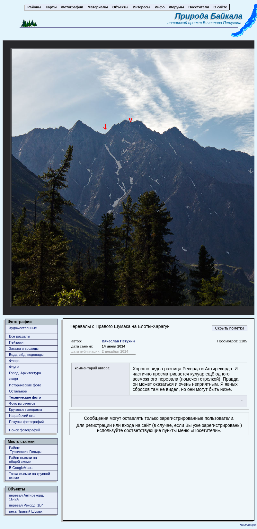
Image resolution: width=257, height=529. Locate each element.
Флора (14, 361)
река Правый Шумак (25, 511)
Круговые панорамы (25, 409)
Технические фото (25, 397)
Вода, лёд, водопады (26, 355)
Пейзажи (16, 342)
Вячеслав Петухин (118, 341)
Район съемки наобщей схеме (23, 459)
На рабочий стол (22, 416)
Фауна (14, 367)
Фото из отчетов (22, 403)
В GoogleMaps (20, 468)
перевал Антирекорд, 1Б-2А (26, 497)
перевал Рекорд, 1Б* (26, 505)
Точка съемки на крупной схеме (29, 476)
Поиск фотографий (24, 430)
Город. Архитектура (25, 373)
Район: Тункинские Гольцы (25, 450)
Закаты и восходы (24, 348)
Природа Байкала (209, 16)
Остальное (18, 391)
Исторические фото (25, 385)
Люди (13, 379)
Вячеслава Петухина (222, 23)
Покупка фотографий (26, 422)
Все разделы (19, 336)
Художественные (23, 328)
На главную (248, 524)
